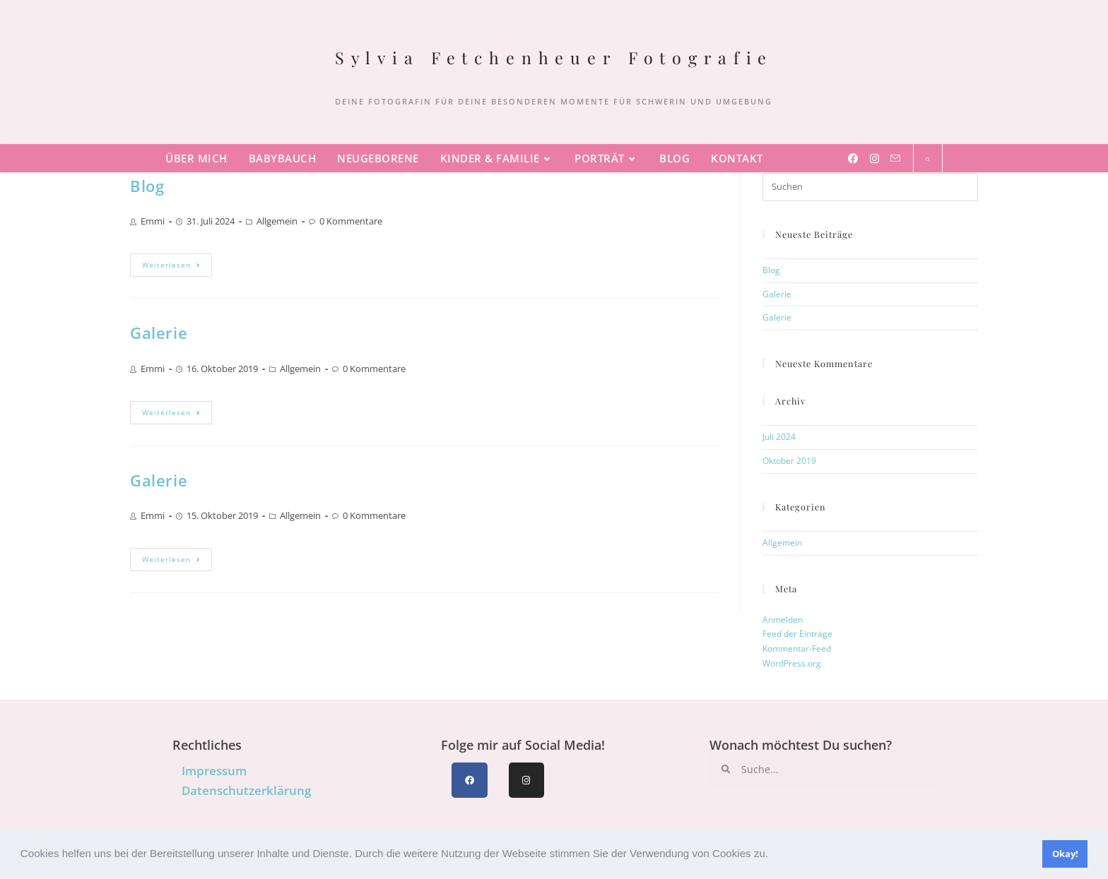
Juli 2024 (779, 437)
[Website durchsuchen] (928, 159)
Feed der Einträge (797, 634)
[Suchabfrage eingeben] (870, 187)
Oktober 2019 (789, 461)
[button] (773, 855)
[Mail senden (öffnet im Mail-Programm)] (895, 158)
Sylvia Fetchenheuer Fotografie (554, 57)
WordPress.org (791, 663)
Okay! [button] (1065, 853)
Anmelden (782, 620)
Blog (147, 186)
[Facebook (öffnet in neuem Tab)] (853, 158)
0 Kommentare (350, 221)
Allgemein (277, 221)
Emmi (153, 221)
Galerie (158, 333)
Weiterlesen (176, 261)
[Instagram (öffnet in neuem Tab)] (874, 158)
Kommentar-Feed (796, 648)
